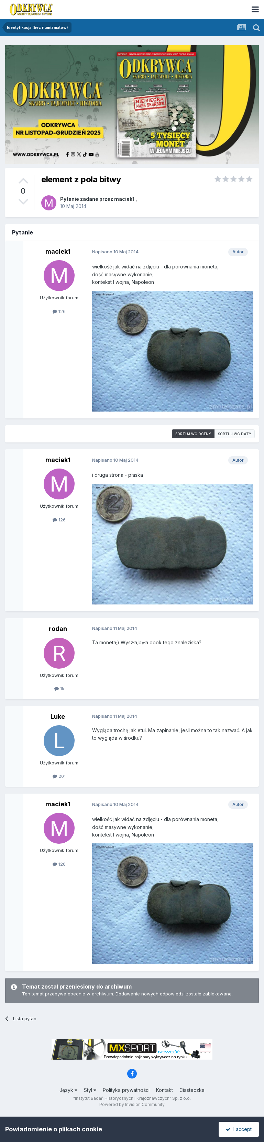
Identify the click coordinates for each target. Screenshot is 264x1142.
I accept (239, 1129)
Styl (90, 1090)
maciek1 (124, 199)
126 (59, 311)
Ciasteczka (192, 1090)
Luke (58, 716)
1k (59, 688)
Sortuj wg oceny (193, 434)
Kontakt (164, 1090)
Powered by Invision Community (132, 1104)
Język (68, 1090)
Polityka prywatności (126, 1090)
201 (59, 776)
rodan (58, 628)
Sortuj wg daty (234, 434)
